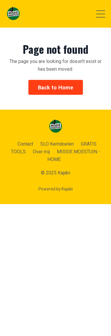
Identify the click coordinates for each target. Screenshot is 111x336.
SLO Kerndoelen (57, 144)
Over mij (41, 151)
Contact (25, 144)
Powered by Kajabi (55, 189)
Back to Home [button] (55, 87)
